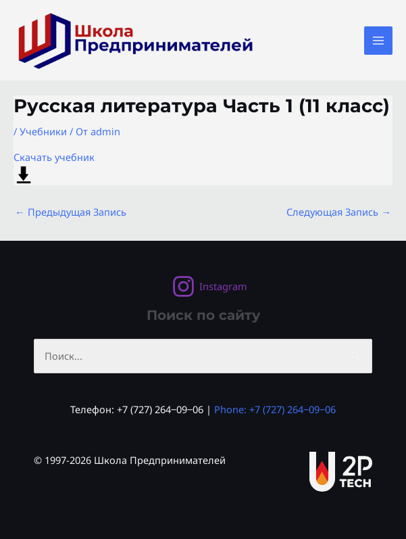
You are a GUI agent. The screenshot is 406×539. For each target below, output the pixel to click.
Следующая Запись (338, 211)
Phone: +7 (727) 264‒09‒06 (275, 409)
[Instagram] (209, 286)
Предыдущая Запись (70, 211)
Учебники (43, 131)
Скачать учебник (54, 168)
